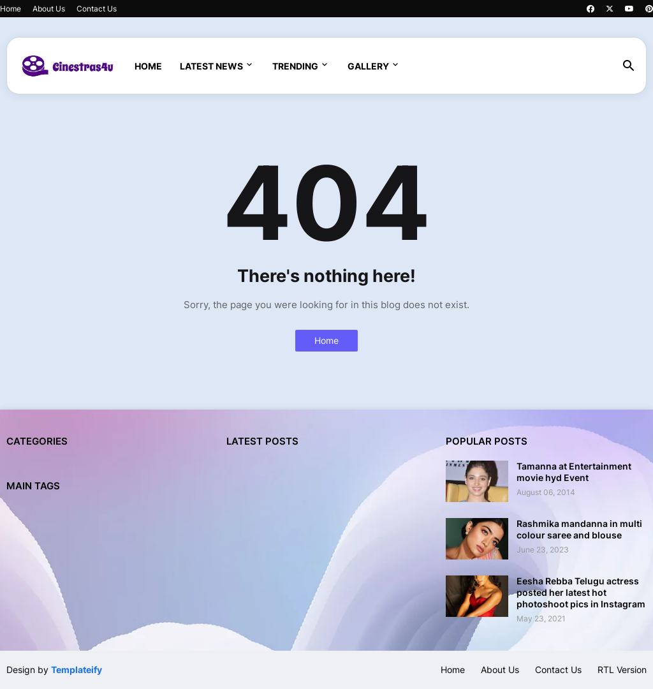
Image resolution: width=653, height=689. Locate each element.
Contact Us (97, 8)
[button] (629, 66)
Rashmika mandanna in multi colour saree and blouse (579, 529)
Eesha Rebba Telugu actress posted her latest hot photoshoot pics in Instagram (581, 592)
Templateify (76, 669)
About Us (49, 8)
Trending (295, 66)
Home (10, 8)
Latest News (211, 66)
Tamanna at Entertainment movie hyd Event (574, 472)
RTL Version (622, 669)
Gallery (368, 66)
